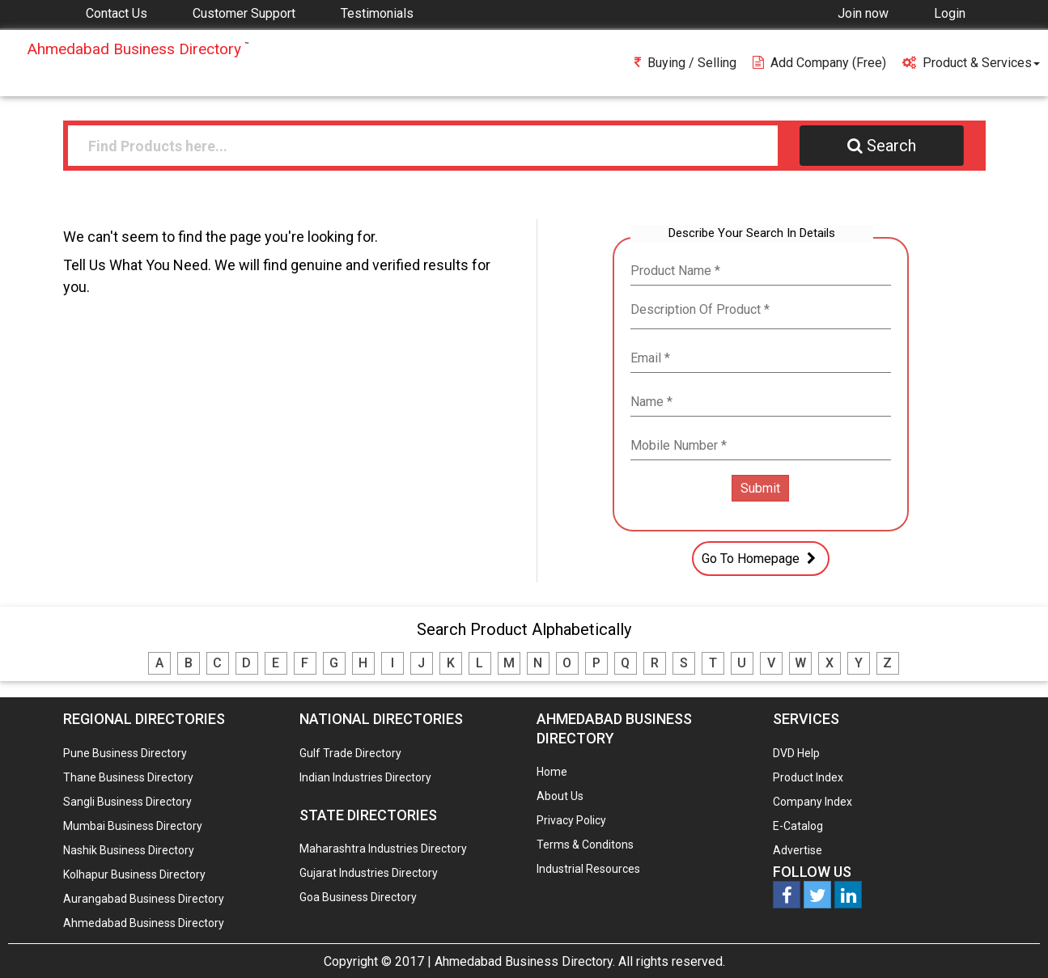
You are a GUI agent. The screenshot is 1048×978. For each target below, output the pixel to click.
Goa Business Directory (358, 897)
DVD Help (796, 753)
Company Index (812, 801)
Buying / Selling (685, 62)
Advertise (797, 850)
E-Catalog (798, 825)
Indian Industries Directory (365, 777)
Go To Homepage (761, 558)
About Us (560, 796)
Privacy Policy (571, 820)
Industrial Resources (588, 868)
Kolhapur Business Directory (134, 874)
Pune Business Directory (125, 753)
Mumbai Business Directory (132, 825)
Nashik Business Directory (128, 850)
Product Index (808, 777)
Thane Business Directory (128, 777)
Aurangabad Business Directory (143, 898)
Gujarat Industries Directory (368, 872)
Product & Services (971, 62)
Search (881, 145)
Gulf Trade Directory (350, 753)
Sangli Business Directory (127, 801)
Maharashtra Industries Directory (383, 848)
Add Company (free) (819, 62)
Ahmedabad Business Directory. (525, 961)
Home (552, 771)
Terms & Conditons (585, 844)
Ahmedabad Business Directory (143, 923)
